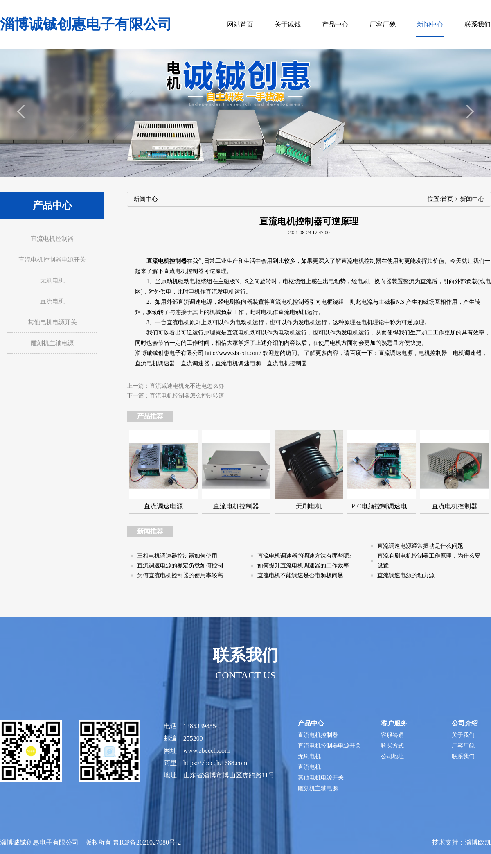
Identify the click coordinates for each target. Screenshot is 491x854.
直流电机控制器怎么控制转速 (187, 396)
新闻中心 (472, 199)
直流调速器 (195, 363)
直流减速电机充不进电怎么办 (187, 386)
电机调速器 (467, 353)
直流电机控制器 (361, 261)
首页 (447, 199)
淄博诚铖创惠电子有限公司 (86, 24)
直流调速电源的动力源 (406, 575)
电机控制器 (433, 353)
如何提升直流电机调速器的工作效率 (303, 566)
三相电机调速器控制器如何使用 (177, 556)
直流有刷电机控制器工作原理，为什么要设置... (428, 561)
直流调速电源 (395, 353)
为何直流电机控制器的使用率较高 (180, 575)
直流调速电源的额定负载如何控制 (180, 566)
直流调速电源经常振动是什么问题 (420, 546)
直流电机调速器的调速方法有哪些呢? (304, 556)
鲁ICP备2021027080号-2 (147, 842)
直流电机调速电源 (238, 363)
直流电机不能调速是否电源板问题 (300, 575)
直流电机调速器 (155, 363)
